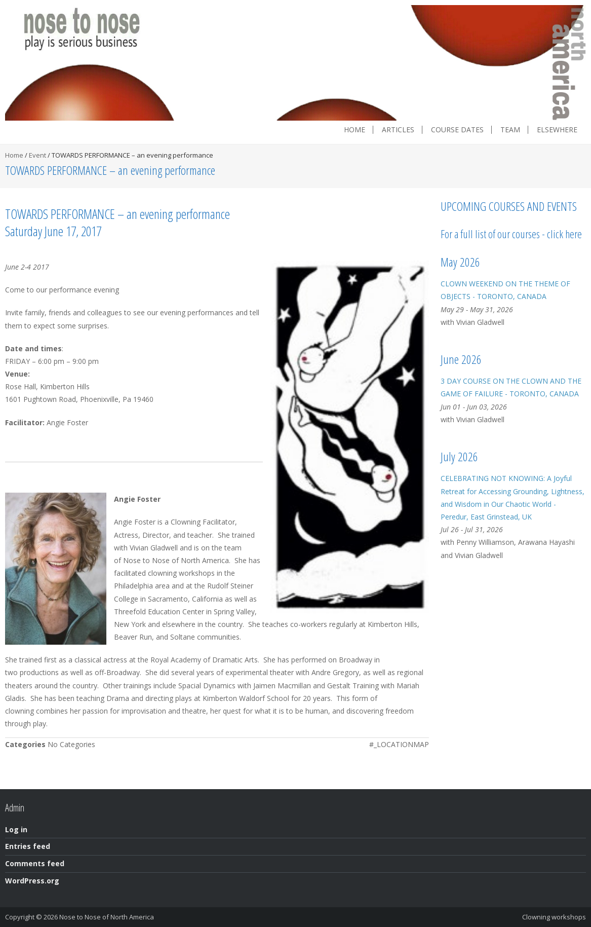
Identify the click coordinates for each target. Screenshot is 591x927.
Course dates (457, 130)
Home (354, 130)
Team (510, 130)
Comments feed (34, 863)
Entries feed (27, 846)
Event (37, 155)
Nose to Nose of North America (106, 916)
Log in (16, 829)
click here (564, 233)
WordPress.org (32, 880)
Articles (398, 130)
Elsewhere (557, 130)
